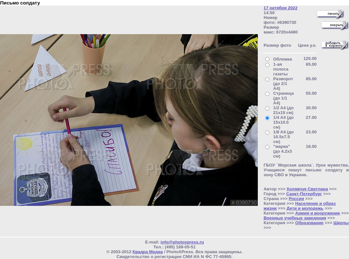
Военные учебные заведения (295, 218)
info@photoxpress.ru (182, 242)
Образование (309, 222)
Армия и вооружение (317, 213)
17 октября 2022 (280, 7)
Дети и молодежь (304, 208)
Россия (296, 198)
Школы (341, 222)
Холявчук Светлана (307, 189)
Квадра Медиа (147, 251)
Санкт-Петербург (304, 193)
